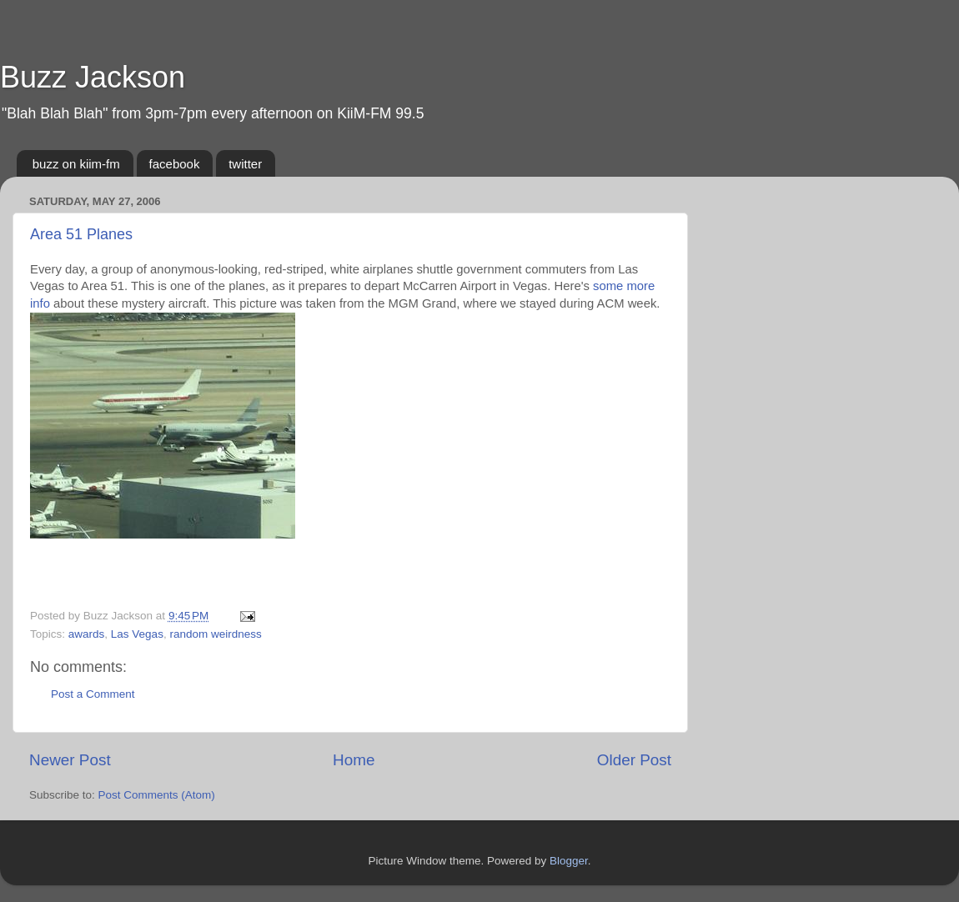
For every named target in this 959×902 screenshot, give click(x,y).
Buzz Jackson (92, 77)
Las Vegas (137, 634)
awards (86, 634)
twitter (245, 164)
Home (353, 760)
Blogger (569, 860)
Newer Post (70, 760)
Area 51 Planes (81, 234)
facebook (174, 164)
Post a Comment (93, 694)
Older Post (634, 760)
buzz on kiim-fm (76, 164)
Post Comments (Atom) (156, 795)
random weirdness (215, 634)
